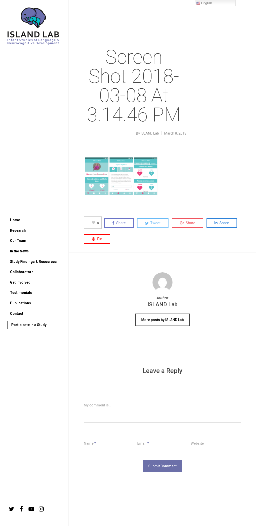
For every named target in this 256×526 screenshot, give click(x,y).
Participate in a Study (28, 325)
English (204, 3)
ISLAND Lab (150, 133)
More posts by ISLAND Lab (162, 320)
